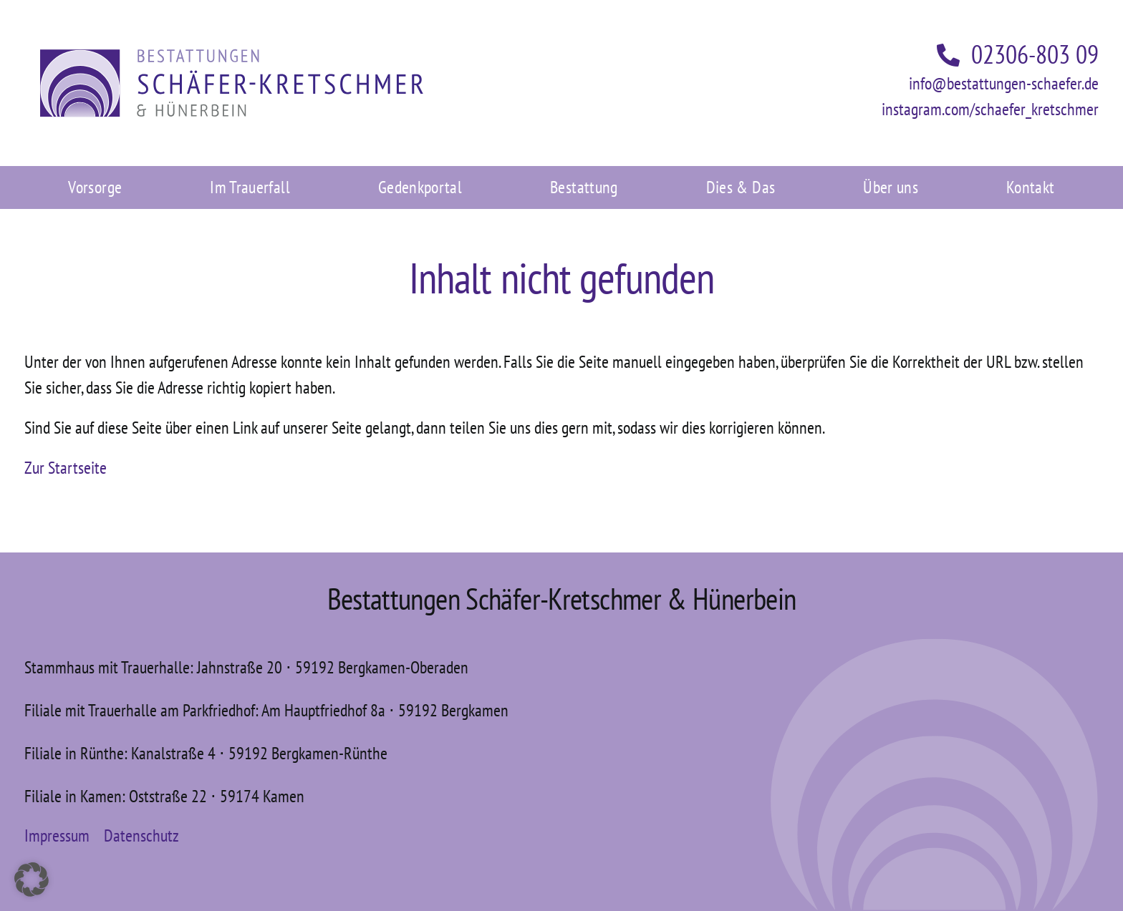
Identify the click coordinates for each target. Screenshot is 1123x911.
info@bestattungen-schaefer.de (1004, 83)
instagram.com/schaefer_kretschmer (990, 109)
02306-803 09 (1018, 54)
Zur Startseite (65, 468)
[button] (31, 879)
